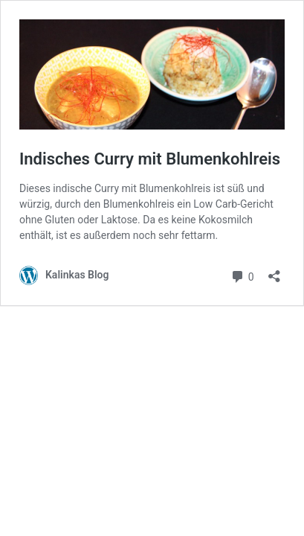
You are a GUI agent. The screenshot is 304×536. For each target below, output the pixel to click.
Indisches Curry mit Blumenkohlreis (149, 159)
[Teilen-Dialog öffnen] (274, 271)
